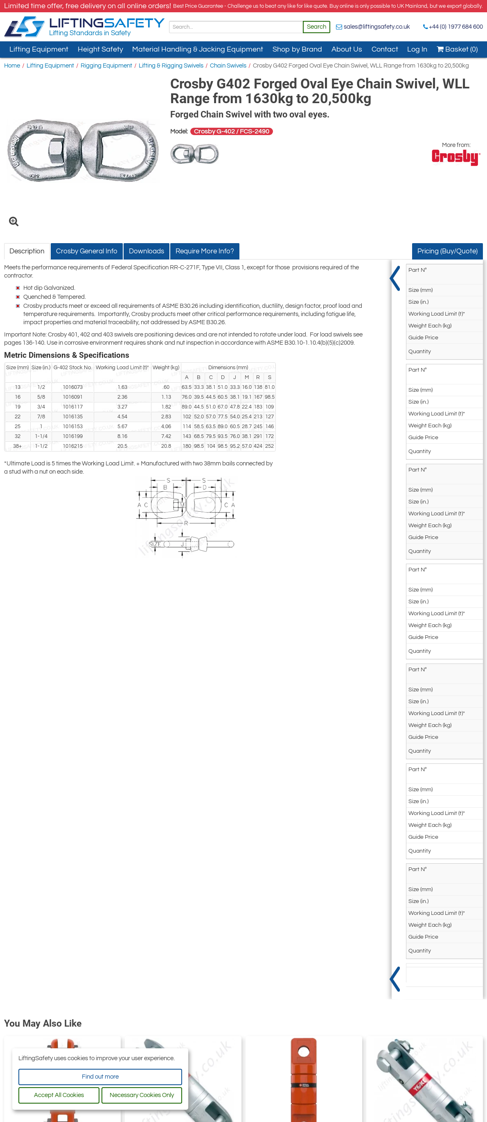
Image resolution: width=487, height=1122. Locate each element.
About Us (346, 49)
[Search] (236, 27)
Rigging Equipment (106, 66)
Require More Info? (205, 251)
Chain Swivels (228, 66)
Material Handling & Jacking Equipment (197, 49)
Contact (385, 49)
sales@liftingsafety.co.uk (377, 27)
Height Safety (100, 49)
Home (12, 66)
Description (27, 251)
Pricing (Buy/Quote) (447, 251)
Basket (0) (457, 49)
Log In (417, 49)
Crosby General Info (86, 251)
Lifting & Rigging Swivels (171, 66)
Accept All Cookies (59, 1095)
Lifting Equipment (38, 49)
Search (316, 27)
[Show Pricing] (396, 629)
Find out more (100, 1077)
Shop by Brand (297, 49)
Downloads (146, 251)
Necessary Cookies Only (142, 1095)
